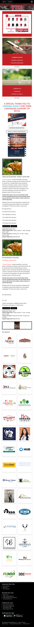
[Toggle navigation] (32, 1)
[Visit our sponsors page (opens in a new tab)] (9, 340)
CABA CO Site (5, 594)
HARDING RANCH (11, 106)
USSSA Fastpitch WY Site (8, 609)
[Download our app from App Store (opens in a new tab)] (8, 615)
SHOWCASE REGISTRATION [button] (16, 128)
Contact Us (5, 587)
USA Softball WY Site (7, 607)
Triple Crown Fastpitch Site (8, 606)
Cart (10, 1)
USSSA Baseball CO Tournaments (10, 597)
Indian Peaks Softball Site (8, 604)
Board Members (6, 586)
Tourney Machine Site (7, 598)
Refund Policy (5, 623)
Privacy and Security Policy (15, 623)
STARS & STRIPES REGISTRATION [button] (17, 131)
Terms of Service (21, 622)
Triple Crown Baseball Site (8, 596)
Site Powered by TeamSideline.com (9, 622)
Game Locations (6, 588)
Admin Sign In (26, 623)
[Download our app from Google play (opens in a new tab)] (18, 615)
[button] (3, 325)
